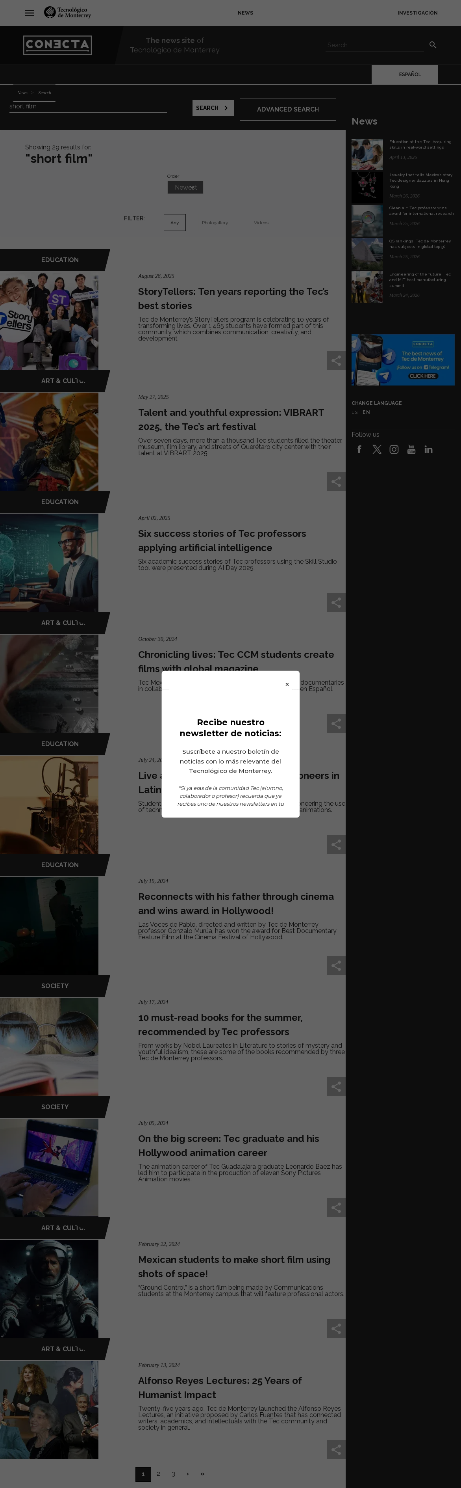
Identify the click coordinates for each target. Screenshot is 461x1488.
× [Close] (287, 683)
